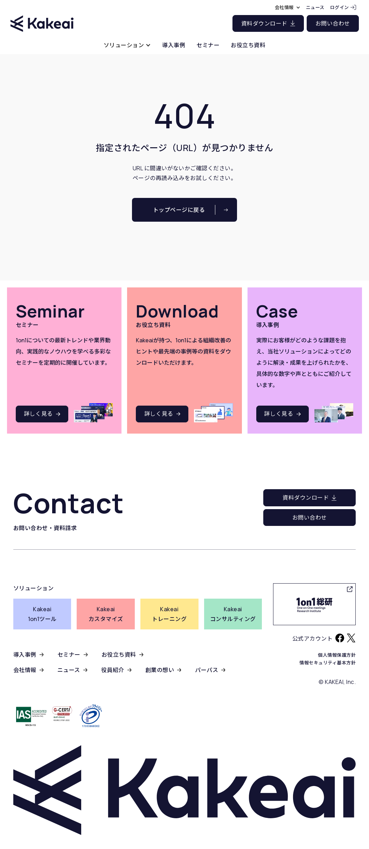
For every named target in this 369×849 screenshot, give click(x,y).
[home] (42, 17)
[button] (127, 45)
